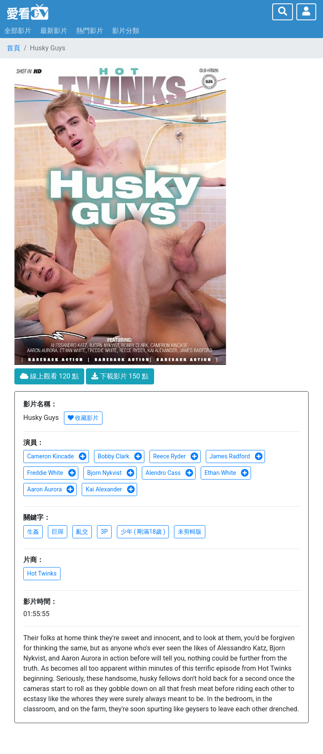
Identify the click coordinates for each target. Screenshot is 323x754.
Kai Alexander (110, 489)
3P (104, 531)
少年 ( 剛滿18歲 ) (143, 531)
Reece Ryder (176, 456)
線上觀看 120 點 (49, 376)
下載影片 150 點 (120, 376)
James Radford (236, 456)
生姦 (33, 531)
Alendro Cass (169, 472)
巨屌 (57, 531)
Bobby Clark (120, 456)
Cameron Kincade (57, 456)
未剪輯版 (190, 531)
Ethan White (226, 472)
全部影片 (17, 31)
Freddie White (51, 472)
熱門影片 (89, 31)
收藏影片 (83, 417)
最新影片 (53, 31)
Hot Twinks (42, 573)
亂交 (82, 531)
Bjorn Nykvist (111, 472)
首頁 (13, 48)
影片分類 (125, 31)
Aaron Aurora (51, 489)
